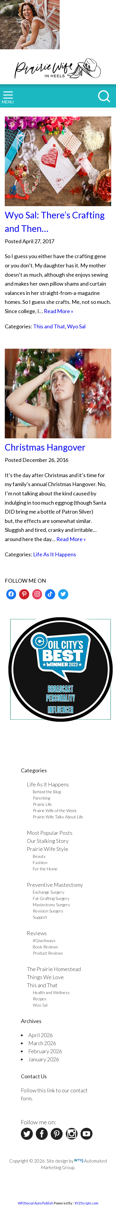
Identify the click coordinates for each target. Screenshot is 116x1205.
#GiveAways (44, 940)
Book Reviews (45, 946)
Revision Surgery (48, 910)
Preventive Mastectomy (55, 884)
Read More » (58, 311)
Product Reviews (48, 953)
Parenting (41, 797)
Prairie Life (42, 804)
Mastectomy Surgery (51, 904)
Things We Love (45, 977)
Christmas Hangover (45, 447)
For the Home (45, 868)
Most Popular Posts (49, 832)
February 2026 (45, 1051)
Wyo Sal (76, 326)
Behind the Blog (47, 791)
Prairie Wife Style (47, 849)
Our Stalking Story (48, 840)
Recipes (40, 998)
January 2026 (43, 1059)
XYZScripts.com (86, 1203)
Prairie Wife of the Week (55, 810)
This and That (49, 326)
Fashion (40, 862)
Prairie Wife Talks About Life (58, 816)
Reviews (37, 933)
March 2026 (42, 1043)
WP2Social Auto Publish (35, 1203)
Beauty (39, 856)
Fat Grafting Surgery (51, 898)
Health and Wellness (51, 992)
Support (40, 917)
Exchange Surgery (48, 892)
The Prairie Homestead (54, 969)
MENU (8, 97)
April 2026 (40, 1035)
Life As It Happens (54, 554)
